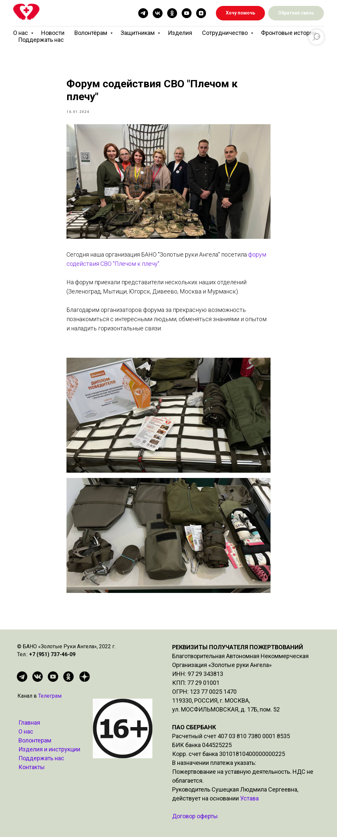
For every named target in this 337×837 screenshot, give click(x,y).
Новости (53, 32)
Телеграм (50, 696)
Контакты (31, 767)
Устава (249, 798)
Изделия (180, 32)
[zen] (201, 13)
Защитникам (138, 32)
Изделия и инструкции (49, 749)
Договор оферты (195, 816)
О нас (21, 32)
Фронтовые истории (288, 32)
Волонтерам (34, 740)
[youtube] (187, 13)
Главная (29, 722)
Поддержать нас (41, 39)
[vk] (158, 13)
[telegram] (143, 13)
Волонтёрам (91, 32)
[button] (296, 13)
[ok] (172, 13)
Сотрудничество (225, 32)
